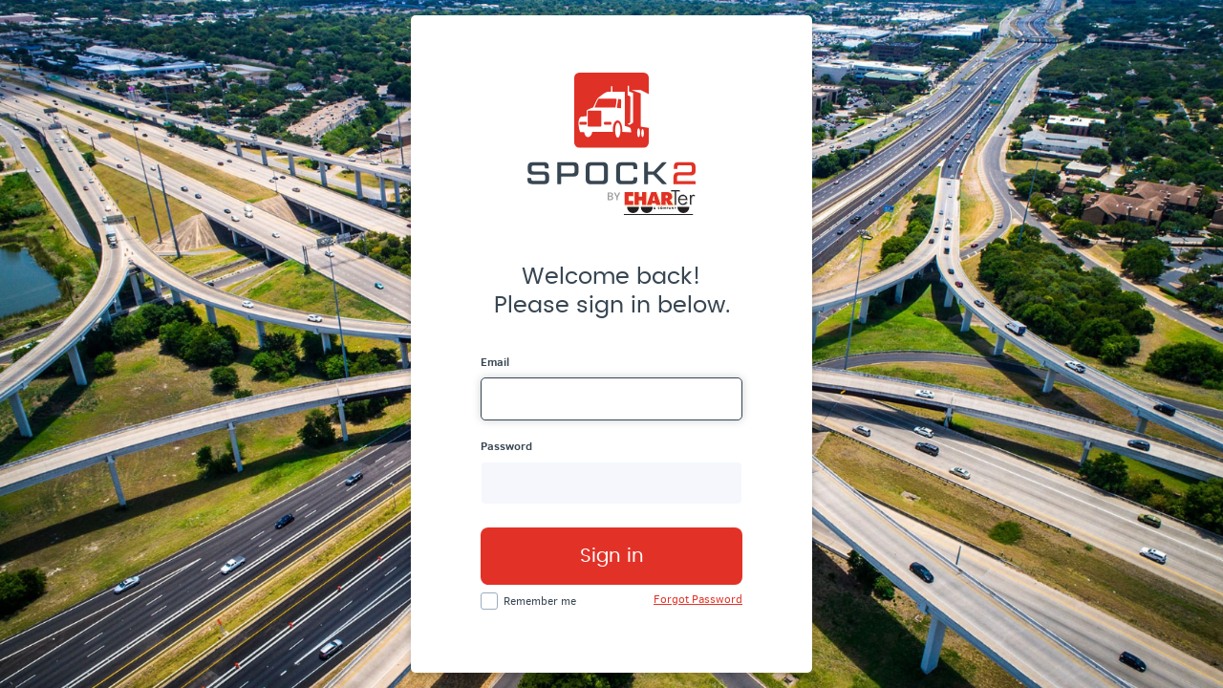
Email (495, 362)
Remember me (540, 601)
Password (506, 446)
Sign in (612, 556)
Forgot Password (698, 599)
